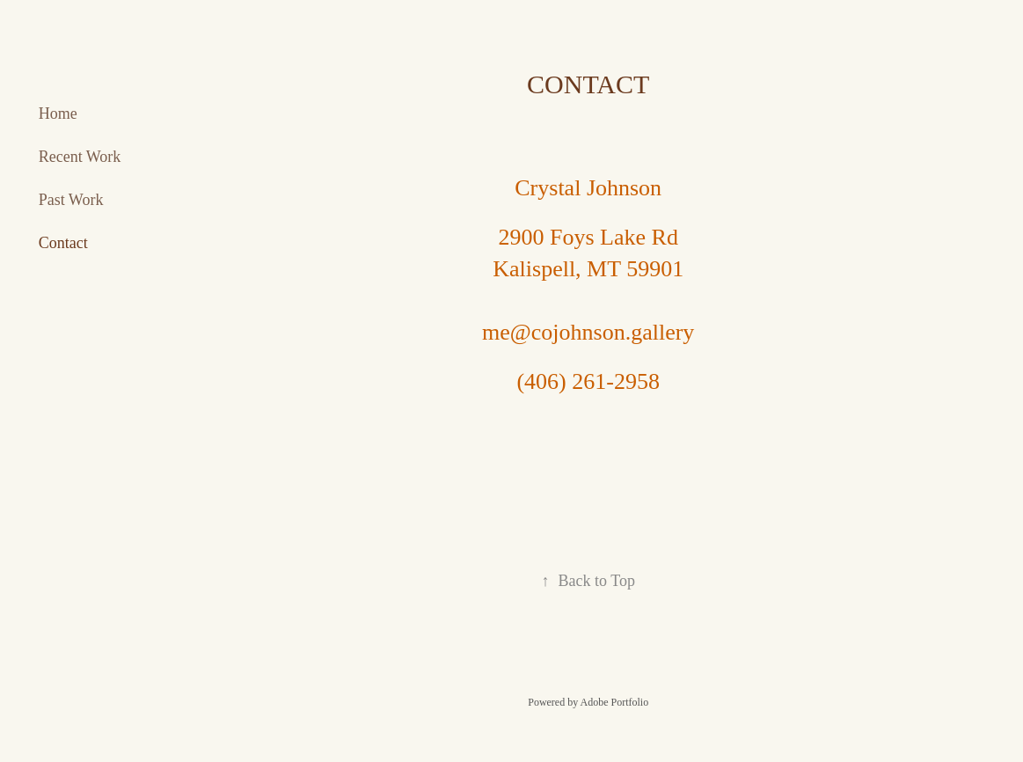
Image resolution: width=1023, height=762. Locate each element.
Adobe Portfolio (615, 702)
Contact (63, 243)
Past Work (71, 200)
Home (58, 113)
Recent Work (80, 156)
